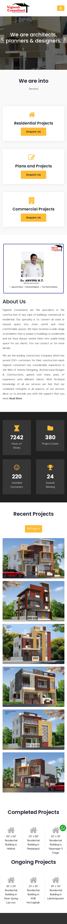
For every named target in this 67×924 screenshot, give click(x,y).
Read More (15, 398)
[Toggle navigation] (60, 8)
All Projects (33, 529)
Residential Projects (33, 123)
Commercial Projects (33, 209)
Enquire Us (33, 131)
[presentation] (2, 39)
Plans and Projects (33, 166)
